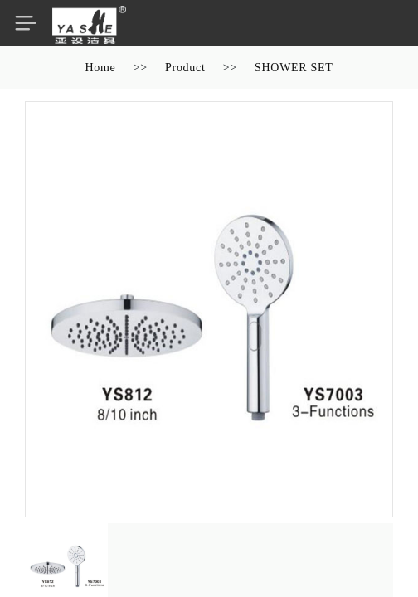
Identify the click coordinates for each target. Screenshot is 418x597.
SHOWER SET (294, 67)
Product (185, 67)
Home (100, 67)
